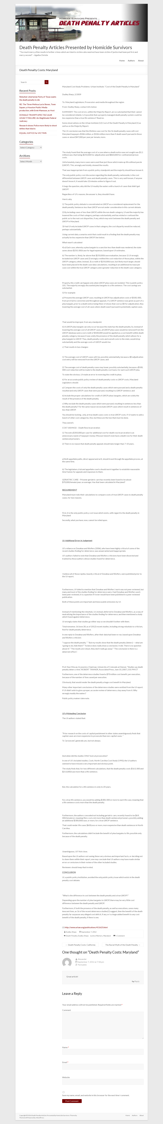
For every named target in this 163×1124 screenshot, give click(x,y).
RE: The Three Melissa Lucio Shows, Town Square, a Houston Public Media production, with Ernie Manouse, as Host (37, 107)
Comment (66, 1010)
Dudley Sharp (71, 932)
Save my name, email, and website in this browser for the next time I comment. (95, 1095)
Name (65, 1047)
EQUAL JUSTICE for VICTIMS (33, 133)
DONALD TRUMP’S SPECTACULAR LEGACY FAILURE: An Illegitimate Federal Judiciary (37, 118)
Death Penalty (71, 936)
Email (65, 1062)
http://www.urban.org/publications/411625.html (86, 927)
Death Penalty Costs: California (80, 945)
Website (66, 1077)
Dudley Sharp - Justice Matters (90, 936)
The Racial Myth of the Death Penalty (122, 945)
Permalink (82, 964)
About (141, 60)
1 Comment (120, 936)
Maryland (107, 936)
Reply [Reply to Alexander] (136, 981)
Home (122, 60)
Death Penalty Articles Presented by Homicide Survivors (75, 47)
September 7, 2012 (88, 932)
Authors (131, 60)
